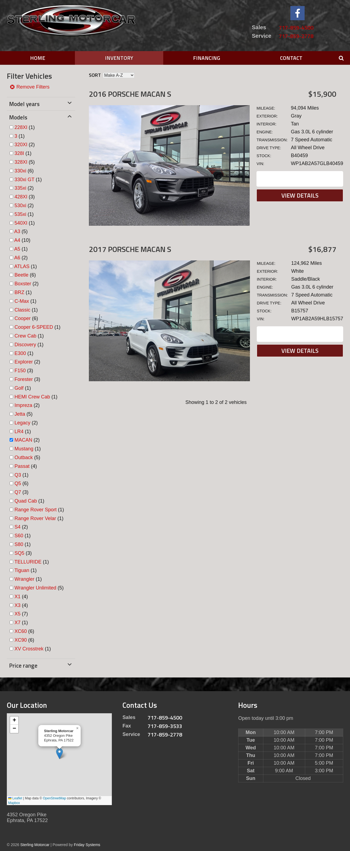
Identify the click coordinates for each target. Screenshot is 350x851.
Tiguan (21, 570)
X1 (17, 596)
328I (19, 153)
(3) (24, 196)
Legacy (22, 423)
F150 (20, 370)
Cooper (22, 318)
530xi (20, 205)
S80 (18, 544)
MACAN (23, 440)
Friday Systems (87, 845)
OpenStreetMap (54, 798)
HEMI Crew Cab (32, 397)
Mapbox (14, 803)
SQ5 (19, 553)
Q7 (17, 492)
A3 (17, 231)
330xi (20, 171)
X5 (17, 614)
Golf (19, 388)
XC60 (20, 631)
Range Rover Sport (35, 509)
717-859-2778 (296, 36)
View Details (300, 195)
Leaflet (15, 798)
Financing (206, 58)
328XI (20, 162)
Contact (291, 58)
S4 (17, 527)
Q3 (17, 475)
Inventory (119, 58)
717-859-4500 (296, 27)
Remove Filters (29, 87)
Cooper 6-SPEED (33, 327)
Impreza (23, 405)
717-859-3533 (165, 726)
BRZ (19, 292)
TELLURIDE (28, 562)
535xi (20, 214)
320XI (20, 144)
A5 (17, 249)
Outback (23, 457)
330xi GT (24, 179)
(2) (24, 144)
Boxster (22, 283)
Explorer (23, 362)
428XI (20, 196)
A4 (17, 240)
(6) (24, 171)
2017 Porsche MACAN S (130, 249)
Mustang (23, 448)
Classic (22, 310)
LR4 (19, 431)
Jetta (19, 414)
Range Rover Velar (35, 518)
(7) (21, 614)
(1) (24, 127)
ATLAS (22, 266)
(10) (22, 240)
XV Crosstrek (28, 649)
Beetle (21, 275)
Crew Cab (25, 336)
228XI (20, 127)
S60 (18, 535)
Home (37, 58)
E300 (20, 353)
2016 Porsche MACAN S (130, 94)
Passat (22, 466)
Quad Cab (25, 501)
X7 (17, 622)
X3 (17, 605)
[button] (59, 753)
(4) (25, 466)
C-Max (21, 301)
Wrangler (24, 579)
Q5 (17, 483)
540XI (20, 223)
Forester (23, 379)
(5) (24, 162)
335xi (20, 188)
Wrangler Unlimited (35, 588)
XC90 (20, 640)
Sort (95, 75)
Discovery (25, 344)
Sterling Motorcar (34, 845)
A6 (17, 257)
